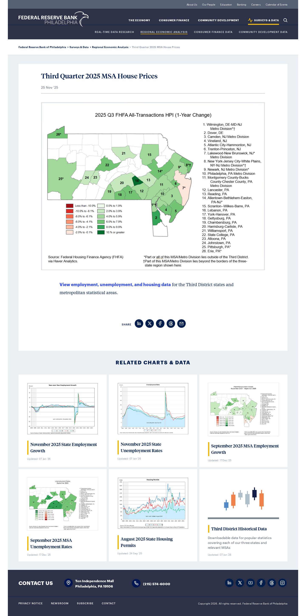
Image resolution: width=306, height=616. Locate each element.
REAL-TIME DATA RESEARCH (114, 32)
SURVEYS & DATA (266, 20)
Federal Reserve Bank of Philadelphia (53, 19)
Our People (208, 4)
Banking (241, 4)
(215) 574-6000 (156, 583)
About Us (192, 4)
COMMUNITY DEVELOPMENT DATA (263, 32)
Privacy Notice (30, 603)
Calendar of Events (277, 4)
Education (226, 4)
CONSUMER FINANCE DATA (213, 32)
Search (285, 20)
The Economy (139, 20)
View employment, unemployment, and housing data (115, 284)
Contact (109, 603)
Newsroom (60, 603)
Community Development (218, 20)
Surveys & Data (79, 47)
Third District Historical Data (239, 528)
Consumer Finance (174, 20)
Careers (256, 4)
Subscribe (85, 603)
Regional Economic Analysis (164, 32)
